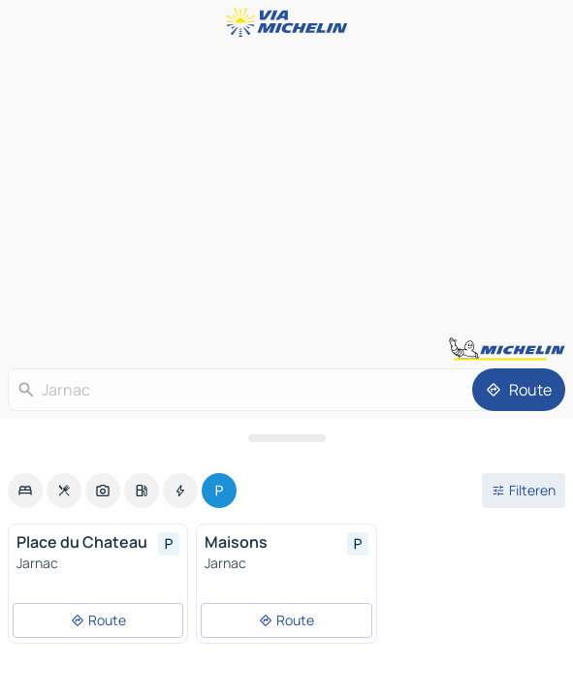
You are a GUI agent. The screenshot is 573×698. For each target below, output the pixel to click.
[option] (25, 490)
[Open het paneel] (286, 438)
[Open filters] (523, 490)
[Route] (518, 389)
